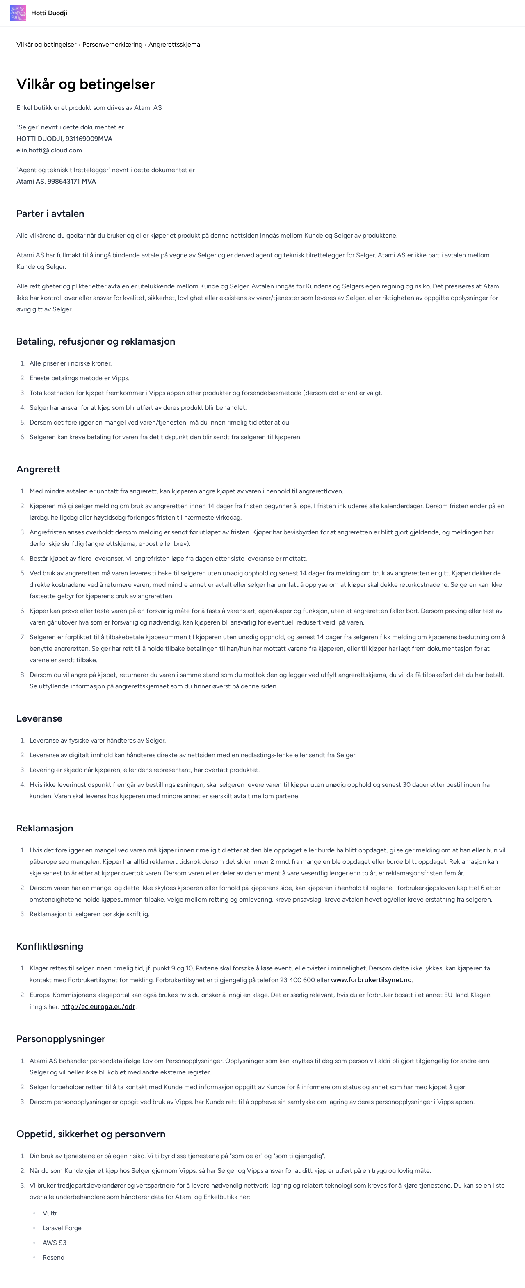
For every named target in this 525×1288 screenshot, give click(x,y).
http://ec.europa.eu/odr (98, 1006)
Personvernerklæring (112, 44)
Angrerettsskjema (174, 44)
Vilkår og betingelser (46, 44)
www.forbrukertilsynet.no (371, 979)
